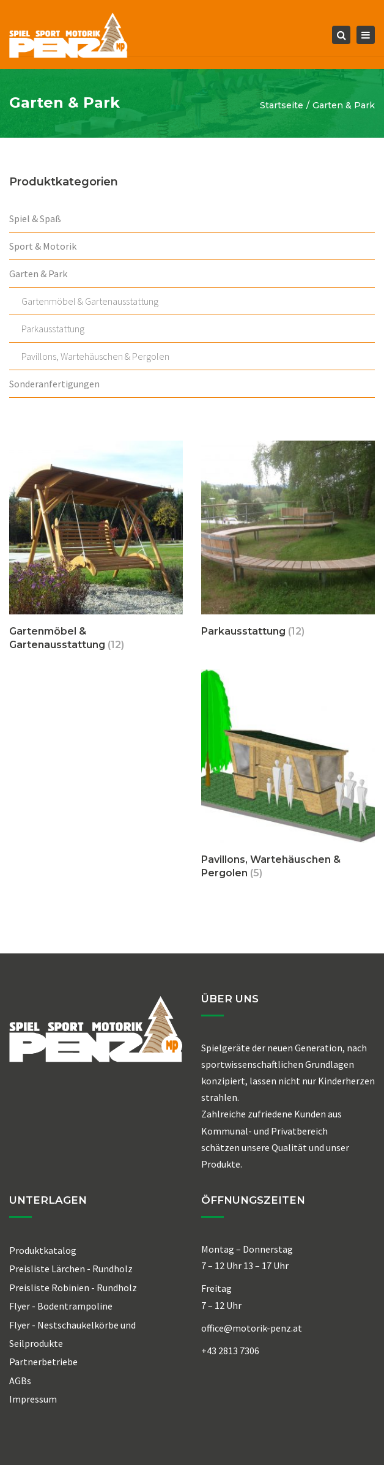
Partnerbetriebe (43, 1361)
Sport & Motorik (42, 246)
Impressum (33, 1399)
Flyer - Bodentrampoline (61, 1306)
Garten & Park (38, 273)
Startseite (281, 105)
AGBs (20, 1380)
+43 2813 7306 (230, 1350)
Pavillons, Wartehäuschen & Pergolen (95, 356)
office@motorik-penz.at (251, 1328)
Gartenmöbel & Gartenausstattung (89, 301)
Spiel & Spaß (35, 218)
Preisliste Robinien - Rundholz (73, 1287)
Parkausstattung (52, 328)
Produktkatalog (42, 1250)
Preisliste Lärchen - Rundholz (71, 1268)
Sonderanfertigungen (54, 384)
